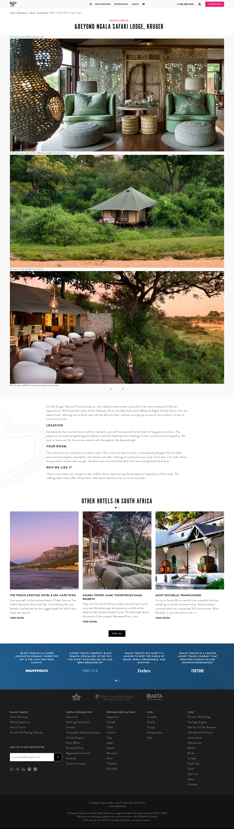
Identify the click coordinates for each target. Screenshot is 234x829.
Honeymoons (155, 732)
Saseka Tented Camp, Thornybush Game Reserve (112, 597)
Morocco (112, 753)
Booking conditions (78, 722)
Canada (111, 722)
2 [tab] (118, 680)
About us (72, 717)
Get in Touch (18, 727)
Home (12, 12)
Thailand (112, 764)
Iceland (111, 732)
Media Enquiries (20, 722)
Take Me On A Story (200, 732)
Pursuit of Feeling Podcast (26, 732)
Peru (109, 758)
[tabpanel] (42, 568)
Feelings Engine (197, 722)
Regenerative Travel (78, 753)
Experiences (121, 4)
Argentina (113, 717)
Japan (110, 743)
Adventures (195, 743)
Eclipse (192, 758)
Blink (191, 753)
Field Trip (193, 764)
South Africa (42, 12)
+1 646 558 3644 (185, 4)
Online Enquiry (75, 738)
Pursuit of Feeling (199, 717)
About (135, 4)
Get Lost (193, 774)
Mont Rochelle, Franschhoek (178, 595)
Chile (110, 727)
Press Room (73, 743)
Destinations (102, 4)
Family (151, 722)
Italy (109, 738)
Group (151, 727)
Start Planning (18, 717)
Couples (152, 717)
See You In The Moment (202, 727)
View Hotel (17, 618)
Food (191, 769)
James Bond (195, 738)
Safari (191, 779)
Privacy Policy (75, 748)
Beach (191, 748)
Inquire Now (215, 4)
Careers (71, 727)
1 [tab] (116, 680)
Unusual (192, 784)
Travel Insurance (76, 764)
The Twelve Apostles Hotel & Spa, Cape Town (43, 595)
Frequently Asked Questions (83, 732)
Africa (32, 12)
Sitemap (71, 758)
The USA (112, 769)
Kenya (110, 748)
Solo (149, 738)
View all (117, 633)
